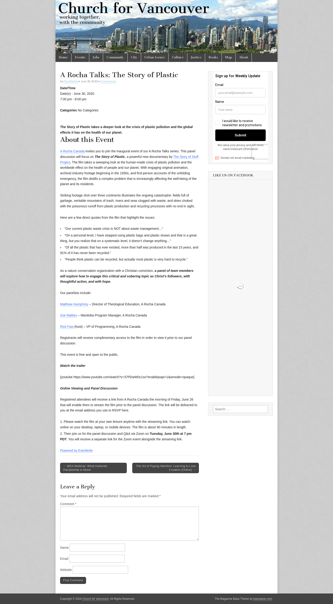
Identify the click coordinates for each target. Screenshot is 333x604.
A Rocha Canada (72, 151)
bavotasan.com (262, 599)
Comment (68, 504)
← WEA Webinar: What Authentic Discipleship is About (85, 468)
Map (228, 57)
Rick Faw (67, 326)
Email (64, 559)
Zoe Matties (68, 315)
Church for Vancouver (95, 599)
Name (64, 547)
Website (66, 570)
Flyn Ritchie (71, 81)
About (243, 57)
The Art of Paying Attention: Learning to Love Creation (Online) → (166, 468)
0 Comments (108, 81)
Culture (178, 57)
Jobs (96, 57)
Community (115, 57)
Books (213, 57)
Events (80, 57)
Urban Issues (155, 57)
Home (63, 57)
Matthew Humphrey (74, 304)
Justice (196, 57)
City (134, 57)
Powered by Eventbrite (76, 450)
